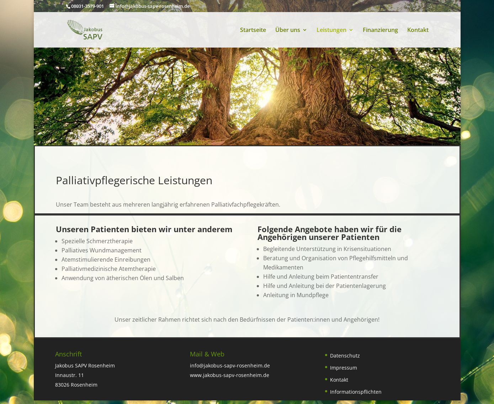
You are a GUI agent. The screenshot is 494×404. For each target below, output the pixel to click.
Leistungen (331, 30)
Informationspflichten (356, 391)
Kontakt (418, 30)
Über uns (287, 30)
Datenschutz (345, 355)
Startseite (253, 30)
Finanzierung (380, 30)
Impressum (343, 367)
